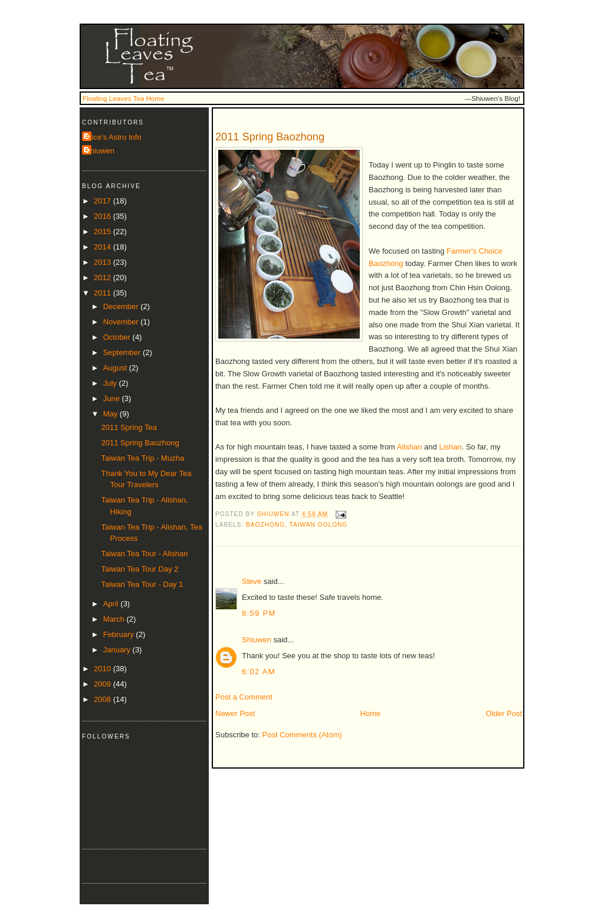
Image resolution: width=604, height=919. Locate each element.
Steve (251, 581)
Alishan (409, 446)
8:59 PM (259, 613)
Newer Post (235, 713)
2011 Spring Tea (128, 427)
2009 (103, 684)
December (122, 306)
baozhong (265, 524)
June (112, 398)
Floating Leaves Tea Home (124, 98)
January (118, 649)
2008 (103, 699)
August (116, 367)
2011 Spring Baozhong (140, 442)
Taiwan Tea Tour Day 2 (139, 568)
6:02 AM (258, 671)
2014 (103, 246)
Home (370, 713)
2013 (103, 262)
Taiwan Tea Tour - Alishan (144, 553)
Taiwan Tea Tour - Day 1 (142, 584)
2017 (103, 200)
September (123, 352)
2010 (103, 668)
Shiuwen (256, 639)
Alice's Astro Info (113, 137)
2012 (103, 277)
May (111, 413)
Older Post (504, 713)
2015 (103, 231)
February (119, 634)
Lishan (450, 446)
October (118, 337)
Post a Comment (244, 696)
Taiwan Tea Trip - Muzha (142, 458)
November (122, 321)
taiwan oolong (319, 524)
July (111, 383)
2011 (103, 292)
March (115, 619)
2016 (103, 216)
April (112, 603)
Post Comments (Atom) (302, 734)
